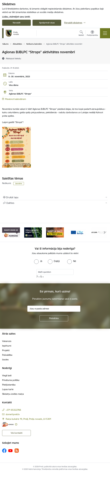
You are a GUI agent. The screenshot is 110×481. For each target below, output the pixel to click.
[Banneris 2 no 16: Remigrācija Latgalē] (33, 232)
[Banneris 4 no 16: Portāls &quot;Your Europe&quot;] (77, 232)
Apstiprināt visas (47, 22)
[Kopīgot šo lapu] (55, 203)
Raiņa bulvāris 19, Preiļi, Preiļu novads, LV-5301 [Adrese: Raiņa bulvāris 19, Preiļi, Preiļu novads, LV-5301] (28, 419)
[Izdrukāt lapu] (55, 197)
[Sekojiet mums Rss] (16, 450)
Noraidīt (16, 22)
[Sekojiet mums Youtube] (10, 450)
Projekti (5, 350)
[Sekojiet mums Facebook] (4, 450)
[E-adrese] (8, 424)
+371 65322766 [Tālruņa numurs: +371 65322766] (13, 410)
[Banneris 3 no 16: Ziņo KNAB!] (55, 232)
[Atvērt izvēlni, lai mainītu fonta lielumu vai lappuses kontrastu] (92, 33)
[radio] (38, 261)
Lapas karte (7, 389)
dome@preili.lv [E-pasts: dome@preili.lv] (13, 414)
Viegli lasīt (6, 375)
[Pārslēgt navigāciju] (105, 33)
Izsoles (5, 359)
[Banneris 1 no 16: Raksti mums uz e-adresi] (11, 232)
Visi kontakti (16, 433)
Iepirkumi (6, 345)
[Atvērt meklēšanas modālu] (81, 33)
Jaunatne (18, 183)
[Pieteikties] (54, 318)
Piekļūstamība (8, 384)
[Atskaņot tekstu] (13, 58)
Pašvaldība (7, 355)
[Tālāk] (104, 232)
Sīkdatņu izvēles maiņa (13, 394)
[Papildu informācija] (16, 424)
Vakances (6, 341)
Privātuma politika (10, 380)
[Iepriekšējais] (5, 232)
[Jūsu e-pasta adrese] (53, 309)
